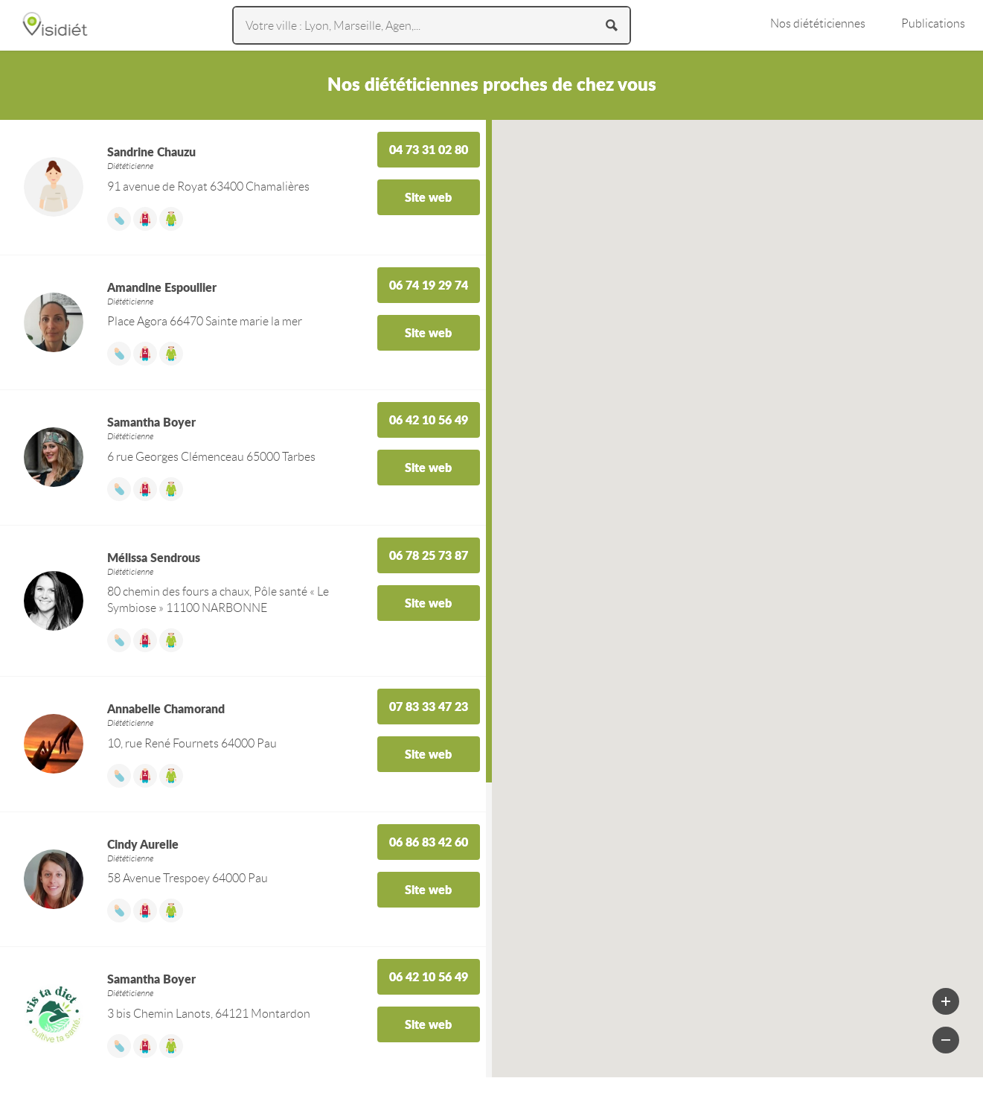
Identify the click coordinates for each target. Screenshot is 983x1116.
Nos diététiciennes (817, 23)
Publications (933, 23)
